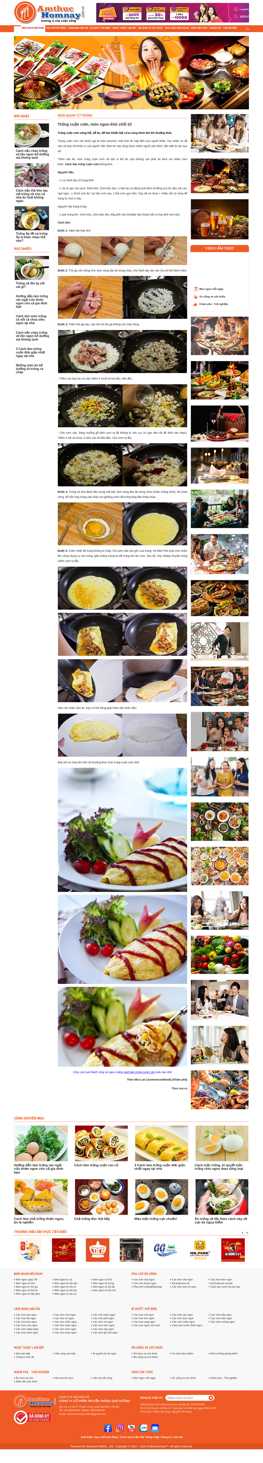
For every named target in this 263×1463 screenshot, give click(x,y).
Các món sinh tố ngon (184, 1286)
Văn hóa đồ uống (102, 1378)
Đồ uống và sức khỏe (145, 1357)
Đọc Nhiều (22, 248)
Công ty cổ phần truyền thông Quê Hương (94, 1401)
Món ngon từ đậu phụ (28, 1294)
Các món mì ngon (64, 1318)
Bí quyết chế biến (144, 1309)
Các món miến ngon (65, 1322)
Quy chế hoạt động (106, 1437)
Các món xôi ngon (103, 1322)
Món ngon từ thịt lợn (65, 1290)
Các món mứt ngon (65, 1314)
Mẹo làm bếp (23, 1353)
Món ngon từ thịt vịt (65, 1286)
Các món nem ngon (104, 1325)
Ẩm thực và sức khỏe (145, 1353)
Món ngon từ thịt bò (27, 1290)
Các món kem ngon (221, 1279)
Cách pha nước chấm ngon (187, 1325)
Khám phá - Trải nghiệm (213, 304)
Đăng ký (166, 1437)
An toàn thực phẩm (182, 1353)
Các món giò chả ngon (105, 1332)
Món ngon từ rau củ (65, 1294)
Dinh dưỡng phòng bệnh (224, 1353)
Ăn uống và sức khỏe (212, 296)
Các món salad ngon (27, 1329)
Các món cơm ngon (27, 1325)
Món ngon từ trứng (103, 1283)
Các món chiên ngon (183, 1322)
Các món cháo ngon (65, 1325)
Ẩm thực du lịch (24, 1378)
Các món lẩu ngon (26, 1318)
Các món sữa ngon (144, 1279)
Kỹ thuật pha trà (181, 1283)
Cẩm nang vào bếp (64, 1353)
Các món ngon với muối (146, 1325)
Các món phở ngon (103, 1318)
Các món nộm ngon (65, 1329)
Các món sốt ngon (143, 1314)
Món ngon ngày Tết (26, 1279)
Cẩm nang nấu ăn (27, 1309)
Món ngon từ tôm (25, 1283)
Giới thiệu (87, 1437)
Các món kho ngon (143, 1318)
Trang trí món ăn (25, 1357)
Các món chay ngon (65, 1332)
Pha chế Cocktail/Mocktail (147, 1286)
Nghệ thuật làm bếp (29, 1347)
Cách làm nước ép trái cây (225, 1286)
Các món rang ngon (144, 1322)
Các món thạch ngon (144, 1283)
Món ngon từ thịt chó (104, 1290)
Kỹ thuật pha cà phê (221, 1283)
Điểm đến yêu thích (26, 1381)
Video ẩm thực (219, 248)
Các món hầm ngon (221, 1318)
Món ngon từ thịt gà (27, 1286)
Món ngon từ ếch (102, 1279)
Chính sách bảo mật (132, 1437)
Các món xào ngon (182, 1314)
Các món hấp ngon (220, 1314)
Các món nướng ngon (222, 1322)
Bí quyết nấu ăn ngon (105, 1353)
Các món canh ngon (27, 1332)
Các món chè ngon (182, 1279)
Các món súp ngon (103, 1329)
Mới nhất (22, 116)
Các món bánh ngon (104, 1314)
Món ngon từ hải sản (65, 1283)
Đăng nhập (152, 1437)
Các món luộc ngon (183, 1318)
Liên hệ (177, 1437)
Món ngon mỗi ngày (211, 289)
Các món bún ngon (26, 1322)
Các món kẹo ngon (26, 1314)
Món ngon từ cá (63, 1279)
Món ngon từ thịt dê (104, 1286)
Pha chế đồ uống (144, 1274)
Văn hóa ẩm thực (64, 1378)
